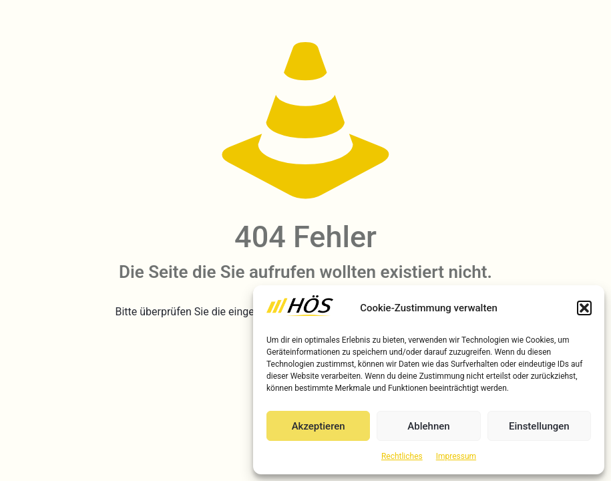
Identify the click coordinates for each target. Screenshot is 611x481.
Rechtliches (402, 456)
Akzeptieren (318, 426)
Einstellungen (539, 426)
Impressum (456, 456)
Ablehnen (428, 426)
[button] (584, 308)
